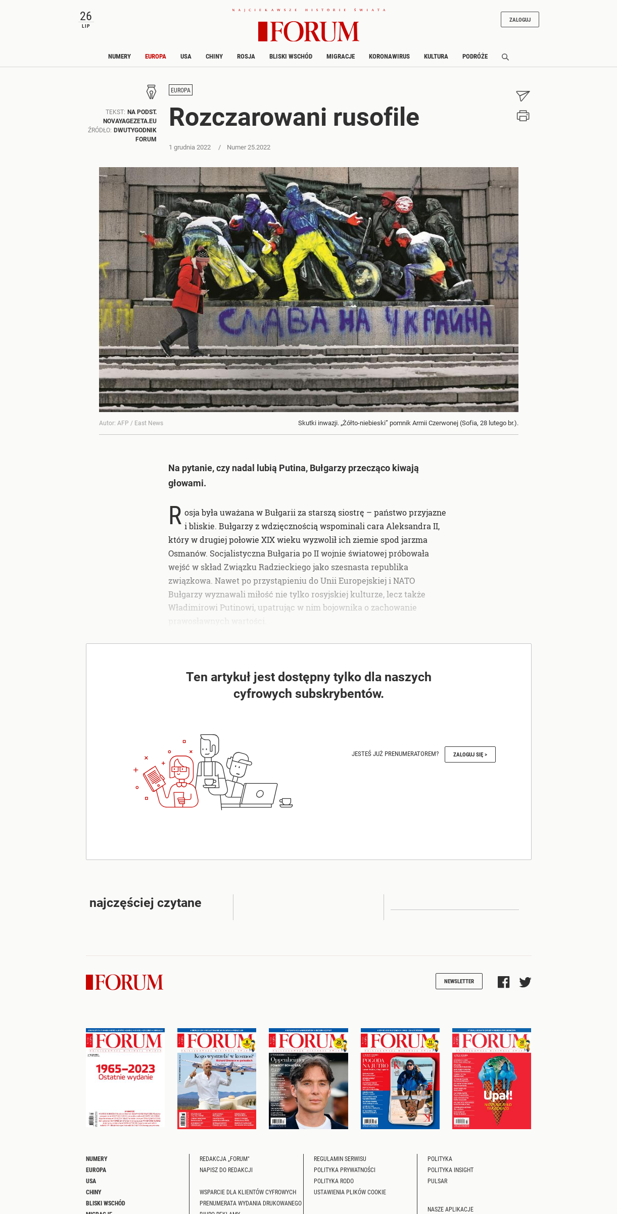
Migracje (340, 56)
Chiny (214, 56)
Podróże (475, 56)
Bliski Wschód (290, 56)
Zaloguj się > (470, 754)
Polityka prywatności (344, 1170)
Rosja (246, 56)
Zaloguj (520, 19)
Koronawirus (389, 56)
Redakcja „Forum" (225, 1158)
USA (186, 56)
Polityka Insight (450, 1170)
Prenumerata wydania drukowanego (251, 1203)
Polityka (440, 1158)
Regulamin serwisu (340, 1158)
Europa (155, 56)
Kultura (436, 56)
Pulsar (437, 1181)
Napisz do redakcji (226, 1170)
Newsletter (459, 981)
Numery (119, 56)
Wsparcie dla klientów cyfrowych (248, 1192)
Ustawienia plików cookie (350, 1192)
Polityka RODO (334, 1181)
